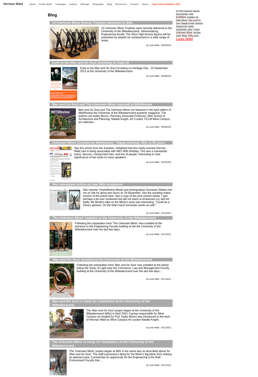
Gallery (73, 4)
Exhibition (181, 17)
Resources (121, 4)
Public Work (45, 4)
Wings (184, 35)
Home (33, 4)
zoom (196, 35)
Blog (109, 4)
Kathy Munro (182, 20)
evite (191, 14)
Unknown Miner (184, 32)
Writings (84, 4)
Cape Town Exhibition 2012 (166, 4)
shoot (189, 29)
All (177, 11)
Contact (134, 4)
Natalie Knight (187, 23)
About (145, 4)
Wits (191, 35)
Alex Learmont (185, 11)
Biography (98, 4)
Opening (199, 23)
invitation (191, 17)
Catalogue (60, 4)
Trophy (196, 29)
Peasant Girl (181, 26)
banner (196, 11)
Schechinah (181, 29)
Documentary (182, 14)
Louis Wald (184, 39)
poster (191, 26)
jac (197, 17)
